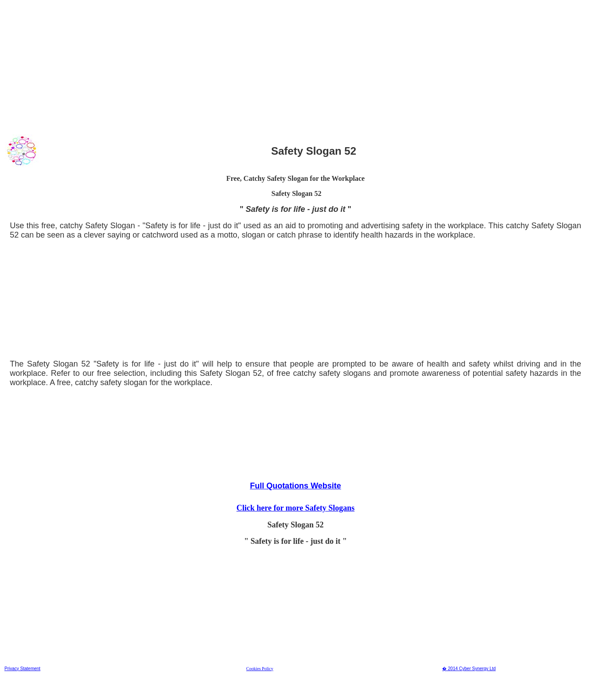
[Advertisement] (270, 66)
